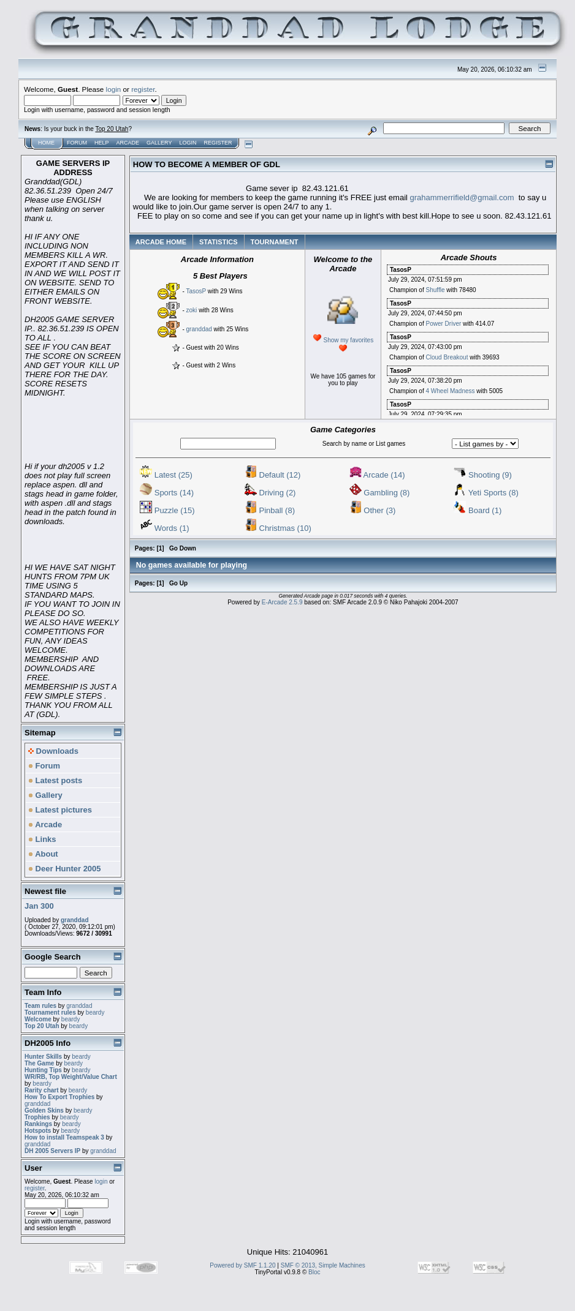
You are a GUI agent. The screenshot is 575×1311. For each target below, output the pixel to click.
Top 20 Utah (111, 129)
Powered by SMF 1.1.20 (242, 1265)
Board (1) (477, 510)
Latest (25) (166, 474)
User (33, 1168)
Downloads (53, 751)
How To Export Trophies (59, 1097)
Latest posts (55, 780)
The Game (39, 1063)
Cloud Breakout (446, 357)
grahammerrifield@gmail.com (462, 197)
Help (101, 143)
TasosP (196, 291)
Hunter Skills (43, 1056)
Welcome (38, 1019)
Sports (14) (167, 492)
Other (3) (372, 510)
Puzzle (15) (167, 510)
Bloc (314, 1272)
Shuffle (434, 290)
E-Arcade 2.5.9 (282, 602)
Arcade (128, 143)
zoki (191, 310)
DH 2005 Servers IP (52, 1151)
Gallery (159, 143)
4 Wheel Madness (449, 391)
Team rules (40, 1005)
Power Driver (443, 323)
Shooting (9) (482, 474)
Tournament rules (50, 1012)
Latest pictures (60, 809)
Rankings (38, 1124)
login (113, 89)
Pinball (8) (270, 510)
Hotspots (38, 1130)
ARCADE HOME (160, 242)
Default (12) (273, 474)
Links (42, 839)
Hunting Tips (43, 1070)
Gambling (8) (379, 492)
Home (46, 143)
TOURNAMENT (275, 242)
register (142, 89)
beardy (95, 1012)
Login (187, 143)
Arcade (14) (377, 474)
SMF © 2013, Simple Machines (323, 1265)
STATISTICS (218, 242)
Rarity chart (42, 1090)
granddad (75, 920)
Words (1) (164, 528)
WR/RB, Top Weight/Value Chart (71, 1076)
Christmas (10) (278, 528)
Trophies (37, 1117)
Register (218, 143)
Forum (77, 143)
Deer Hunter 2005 (64, 868)
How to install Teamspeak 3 (65, 1137)
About (43, 853)
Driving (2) (270, 492)
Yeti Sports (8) (486, 492)
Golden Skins (44, 1110)
